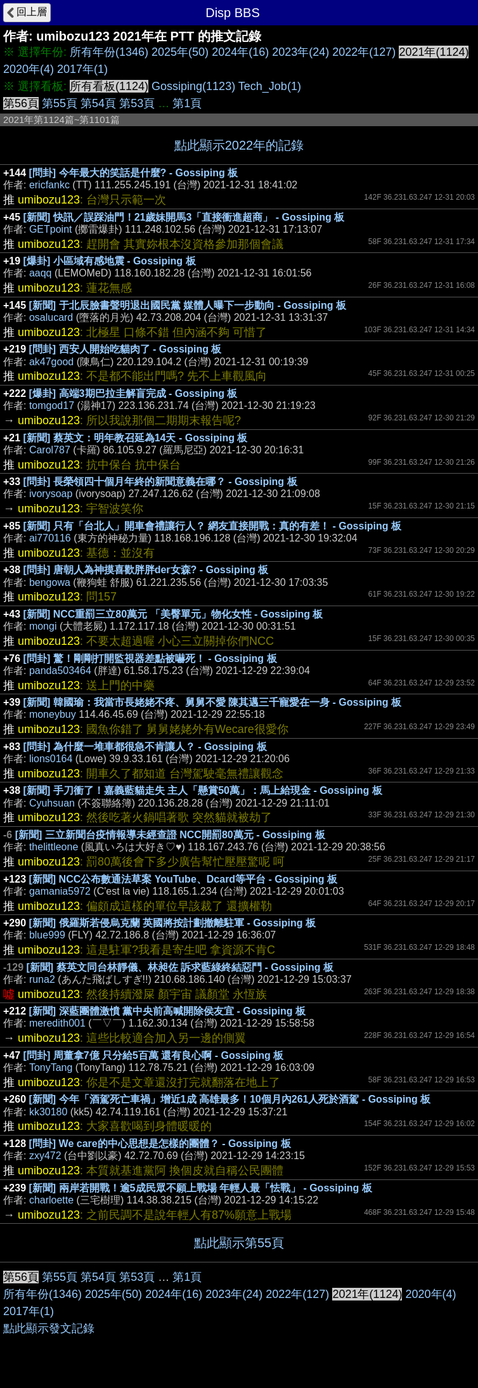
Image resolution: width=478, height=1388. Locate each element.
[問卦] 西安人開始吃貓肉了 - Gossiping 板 (125, 349)
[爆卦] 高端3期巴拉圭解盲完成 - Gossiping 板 (133, 393)
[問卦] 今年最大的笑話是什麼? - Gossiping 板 (133, 172)
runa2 (42, 979)
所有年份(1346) (109, 52)
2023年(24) (300, 52)
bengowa (49, 582)
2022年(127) (364, 52)
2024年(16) (240, 52)
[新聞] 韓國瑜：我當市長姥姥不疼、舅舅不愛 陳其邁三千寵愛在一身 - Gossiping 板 (212, 702)
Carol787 (49, 449)
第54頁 (98, 103)
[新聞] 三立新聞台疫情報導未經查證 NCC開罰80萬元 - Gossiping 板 (170, 834)
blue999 (47, 935)
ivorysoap (50, 493)
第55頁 (59, 103)
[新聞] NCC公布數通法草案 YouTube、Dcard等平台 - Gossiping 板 (183, 879)
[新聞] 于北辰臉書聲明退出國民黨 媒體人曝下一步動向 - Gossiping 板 (187, 305)
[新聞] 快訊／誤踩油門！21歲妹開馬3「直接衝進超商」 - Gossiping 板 (184, 217)
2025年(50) (180, 52)
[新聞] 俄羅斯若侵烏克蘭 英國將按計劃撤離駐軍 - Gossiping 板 (172, 923)
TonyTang (51, 1067)
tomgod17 (51, 405)
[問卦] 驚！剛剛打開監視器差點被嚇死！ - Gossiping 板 (150, 658)
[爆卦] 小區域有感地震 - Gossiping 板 (109, 261)
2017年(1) (82, 69)
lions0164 (51, 758)
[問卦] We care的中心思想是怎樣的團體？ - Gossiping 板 (160, 1143)
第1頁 (187, 103)
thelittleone (53, 846)
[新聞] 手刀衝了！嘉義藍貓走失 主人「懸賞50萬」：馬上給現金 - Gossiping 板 (202, 790)
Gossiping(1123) (193, 86)
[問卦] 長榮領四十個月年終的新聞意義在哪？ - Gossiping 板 (160, 481)
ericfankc (49, 184)
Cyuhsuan (52, 803)
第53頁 (137, 103)
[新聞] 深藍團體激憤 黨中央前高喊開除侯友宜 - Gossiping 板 (167, 1011)
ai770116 (50, 538)
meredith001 (57, 1023)
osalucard (51, 317)
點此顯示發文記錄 (48, 1328)
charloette (51, 1200)
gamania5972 (60, 891)
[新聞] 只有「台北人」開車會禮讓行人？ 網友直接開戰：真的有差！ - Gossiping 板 (212, 526)
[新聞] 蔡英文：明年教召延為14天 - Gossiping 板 (135, 437)
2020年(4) (28, 69)
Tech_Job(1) (269, 86)
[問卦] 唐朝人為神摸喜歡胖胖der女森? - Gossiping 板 (146, 569)
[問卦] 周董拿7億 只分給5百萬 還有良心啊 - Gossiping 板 (153, 1055)
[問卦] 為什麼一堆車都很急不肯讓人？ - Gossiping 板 (145, 746)
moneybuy (52, 714)
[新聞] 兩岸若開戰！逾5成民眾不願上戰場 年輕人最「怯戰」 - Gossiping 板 (200, 1188)
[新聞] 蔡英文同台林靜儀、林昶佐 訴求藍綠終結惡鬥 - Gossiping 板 (179, 967)
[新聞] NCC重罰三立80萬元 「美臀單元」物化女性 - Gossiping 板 (173, 614)
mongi (43, 626)
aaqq (40, 273)
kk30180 (48, 1111)
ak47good (51, 361)
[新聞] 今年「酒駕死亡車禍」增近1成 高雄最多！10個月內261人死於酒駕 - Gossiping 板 (230, 1099)
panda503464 (60, 670)
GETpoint (50, 229)
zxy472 (45, 1155)
